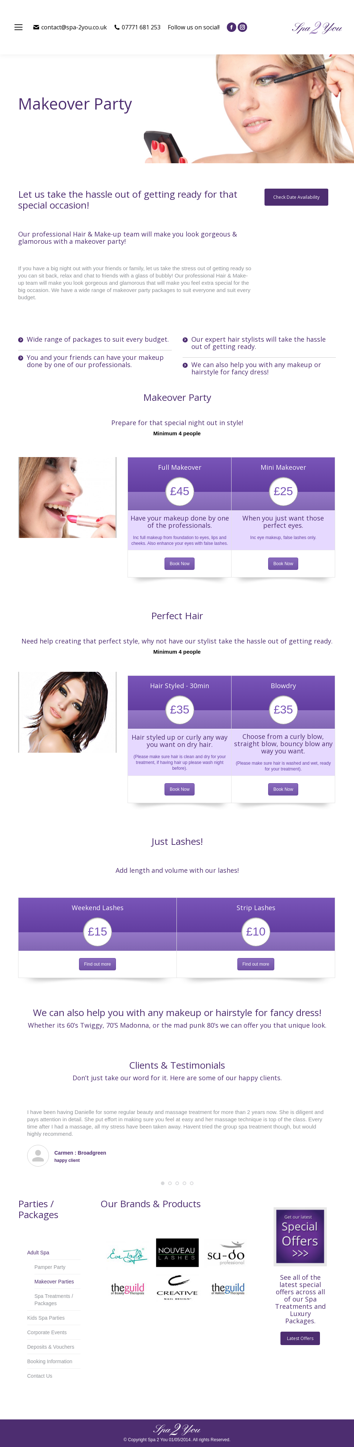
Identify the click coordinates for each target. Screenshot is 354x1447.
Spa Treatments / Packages (53, 1299)
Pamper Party (50, 1267)
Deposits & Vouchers (50, 1347)
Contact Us (39, 1376)
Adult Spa (38, 1252)
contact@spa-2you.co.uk (70, 27)
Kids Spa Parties (46, 1318)
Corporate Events (47, 1332)
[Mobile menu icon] (18, 27)
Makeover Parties (54, 1281)
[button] (162, 1183)
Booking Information (49, 1361)
